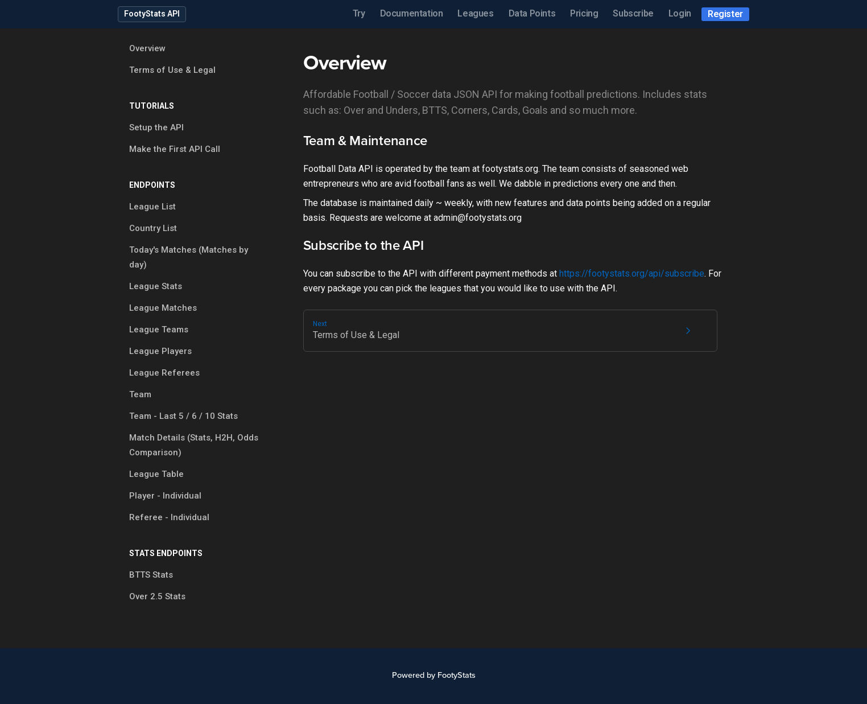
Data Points (532, 13)
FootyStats (456, 675)
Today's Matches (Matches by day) (188, 257)
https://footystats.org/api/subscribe (631, 273)
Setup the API (156, 127)
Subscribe (633, 13)
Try (359, 13)
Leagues (475, 13)
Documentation (411, 13)
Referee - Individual (169, 517)
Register (725, 14)
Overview (147, 48)
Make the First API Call (174, 149)
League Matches (163, 308)
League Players (160, 351)
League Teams (158, 329)
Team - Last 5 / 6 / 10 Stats (183, 416)
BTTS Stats (151, 575)
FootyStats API (152, 13)
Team (140, 394)
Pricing (584, 13)
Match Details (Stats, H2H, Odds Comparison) (193, 445)
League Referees (164, 373)
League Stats (155, 286)
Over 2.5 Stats (157, 596)
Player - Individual (165, 496)
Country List (153, 228)
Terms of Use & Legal (172, 70)
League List (152, 206)
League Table (156, 474)
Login (679, 13)
